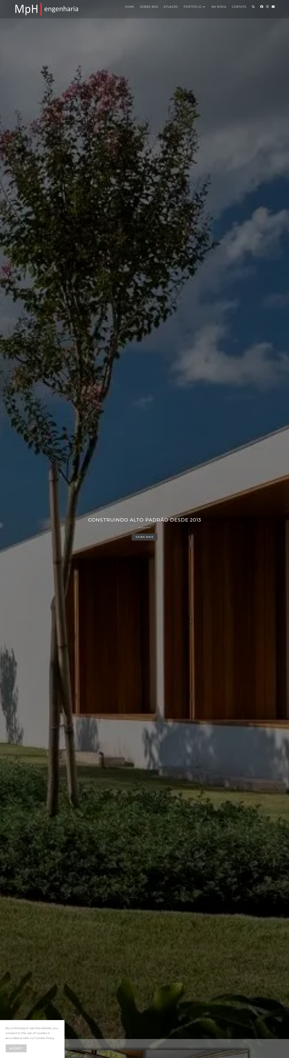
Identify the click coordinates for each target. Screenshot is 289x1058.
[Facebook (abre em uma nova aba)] (262, 6)
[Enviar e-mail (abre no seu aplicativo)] (273, 6)
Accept (16, 1048)
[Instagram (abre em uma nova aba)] (267, 6)
